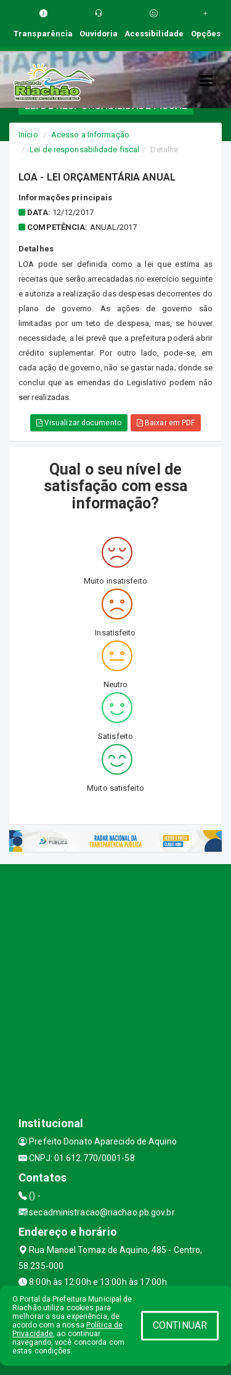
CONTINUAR (180, 1325)
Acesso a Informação (90, 134)
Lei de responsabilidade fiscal (84, 149)
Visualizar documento (78, 422)
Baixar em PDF (166, 422)
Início (28, 134)
